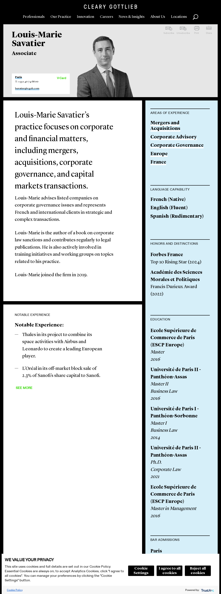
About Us (157, 17)
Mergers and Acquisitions (165, 126)
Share (209, 33)
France (158, 162)
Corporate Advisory (173, 137)
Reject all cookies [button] (198, 571)
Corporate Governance (177, 145)
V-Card (61, 78)
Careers (106, 17)
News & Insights (132, 17)
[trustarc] (207, 590)
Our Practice (60, 17)
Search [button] (195, 17)
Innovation (85, 17)
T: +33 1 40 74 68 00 (26, 81)
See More (24, 388)
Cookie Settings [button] (141, 571)
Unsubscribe (183, 33)
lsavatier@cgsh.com (27, 88)
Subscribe (168, 33)
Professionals (34, 17)
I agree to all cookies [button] (169, 571)
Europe (159, 154)
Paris (18, 77)
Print (196, 33)
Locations (179, 17)
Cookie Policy (15, 590)
